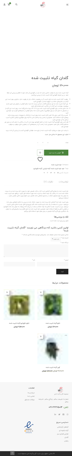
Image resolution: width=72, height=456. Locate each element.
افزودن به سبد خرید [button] (41, 292)
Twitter (59, 414)
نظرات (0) (48, 182)
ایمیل (66, 260)
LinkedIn (55, 414)
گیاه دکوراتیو (38, 168)
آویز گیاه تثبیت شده (53, 367)
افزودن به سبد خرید (55, 153)
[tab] (63, 182)
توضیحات (63, 182)
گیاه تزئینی (46, 168)
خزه (63, 168)
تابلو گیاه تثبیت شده (53, 323)
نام (33, 260)
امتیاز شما (64, 238)
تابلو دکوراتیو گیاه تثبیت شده (19, 323)
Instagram (67, 414)
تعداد (66, 142)
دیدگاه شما (64, 242)
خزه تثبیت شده (56, 164)
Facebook (63, 414)
